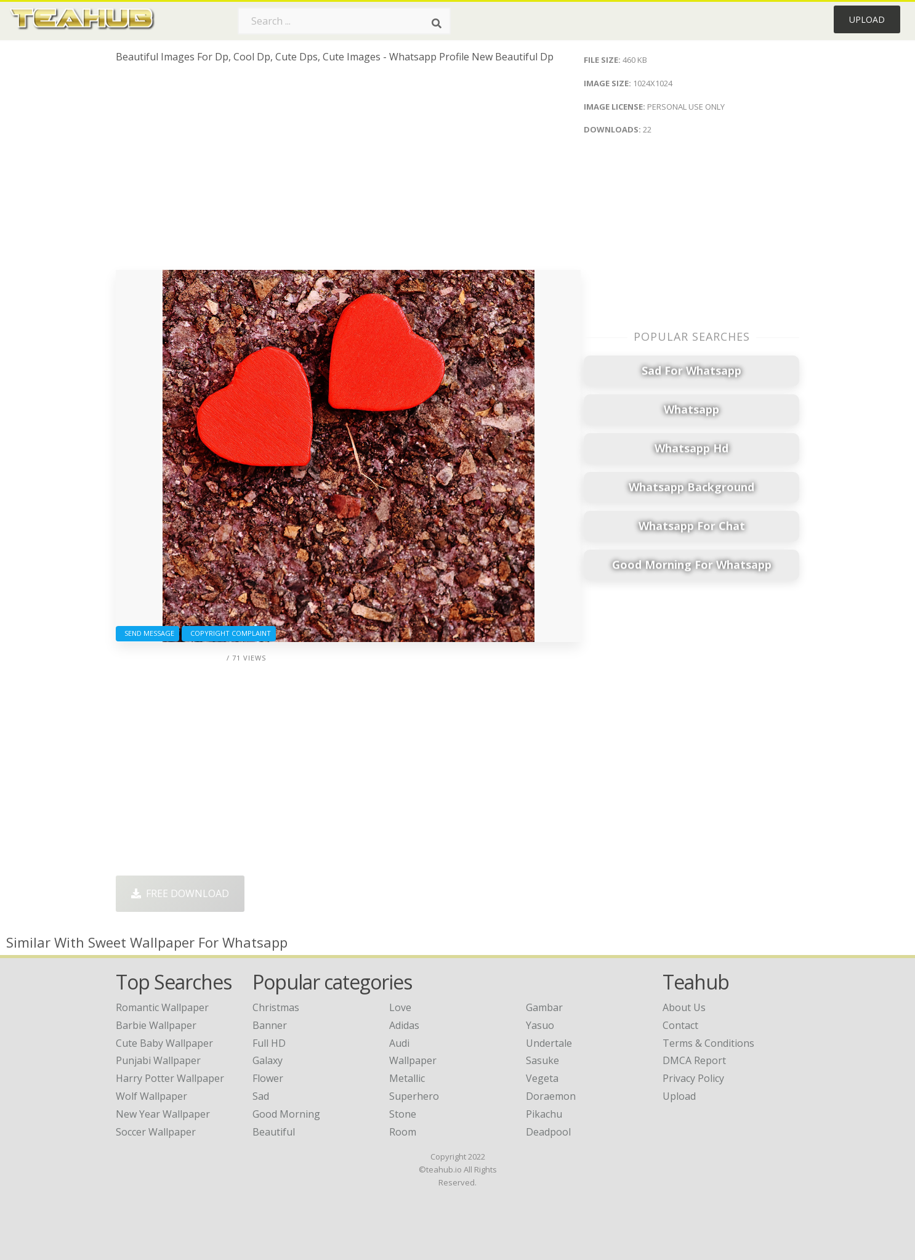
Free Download (180, 893)
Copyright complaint (229, 633)
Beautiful (273, 1132)
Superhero (414, 1096)
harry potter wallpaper (170, 1078)
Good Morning (286, 1114)
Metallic (407, 1078)
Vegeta (542, 1078)
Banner (269, 1025)
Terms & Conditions (708, 1043)
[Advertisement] (348, 171)
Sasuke (542, 1060)
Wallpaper (413, 1060)
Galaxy (267, 1060)
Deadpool (548, 1132)
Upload (867, 19)
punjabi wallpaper (158, 1060)
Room (402, 1132)
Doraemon (551, 1096)
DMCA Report (694, 1060)
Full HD (269, 1043)
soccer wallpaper (156, 1132)
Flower (267, 1078)
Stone (402, 1114)
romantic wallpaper (162, 1007)
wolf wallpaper (151, 1096)
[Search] (436, 23)
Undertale (549, 1043)
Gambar (544, 1007)
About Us (684, 1007)
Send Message (147, 633)
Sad (260, 1096)
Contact (680, 1025)
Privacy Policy (693, 1078)
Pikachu (544, 1114)
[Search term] (344, 21)
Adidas (404, 1025)
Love (400, 1007)
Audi (399, 1043)
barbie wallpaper (156, 1025)
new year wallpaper (163, 1114)
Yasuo (540, 1025)
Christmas (275, 1007)
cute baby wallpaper (164, 1043)
